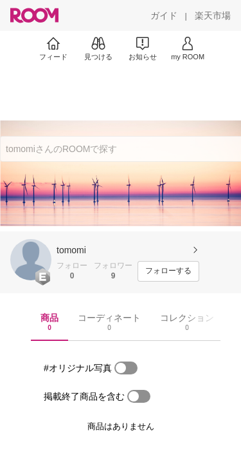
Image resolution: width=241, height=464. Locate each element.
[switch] (126, 368)
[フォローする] (168, 271)
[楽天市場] (213, 15)
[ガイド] (163, 15)
